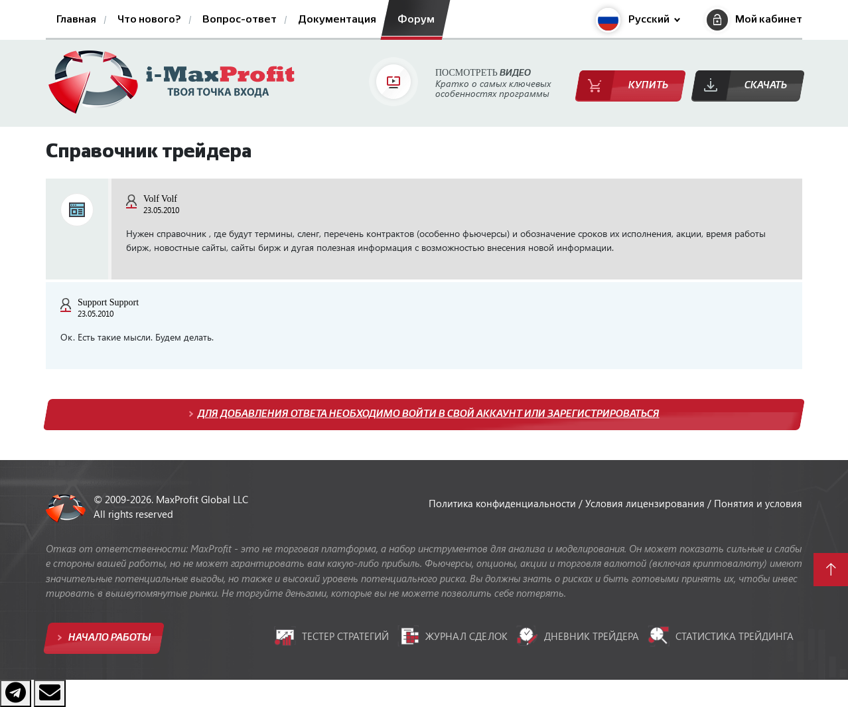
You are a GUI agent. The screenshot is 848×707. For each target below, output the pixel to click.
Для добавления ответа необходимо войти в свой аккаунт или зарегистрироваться (429, 414)
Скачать (765, 85)
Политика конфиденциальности (504, 503)
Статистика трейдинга (721, 636)
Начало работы (108, 638)
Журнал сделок (452, 636)
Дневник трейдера (577, 635)
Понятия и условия (758, 503)
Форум (416, 20)
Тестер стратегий (331, 636)
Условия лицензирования (646, 503)
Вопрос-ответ (239, 20)
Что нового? (149, 20)
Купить (648, 85)
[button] (638, 20)
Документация (337, 20)
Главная (76, 20)
